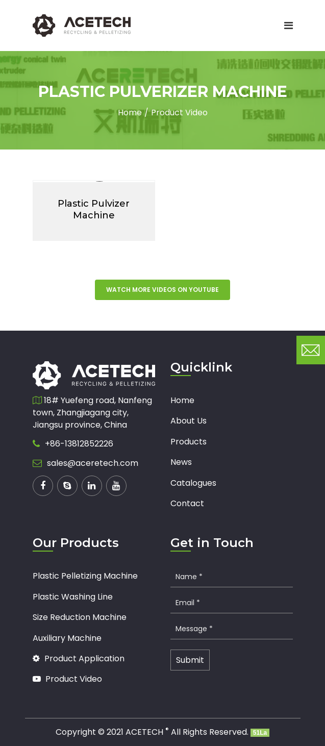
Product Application (78, 658)
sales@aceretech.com (92, 463)
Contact (187, 503)
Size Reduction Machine (80, 617)
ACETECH (147, 732)
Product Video (179, 112)
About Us (188, 421)
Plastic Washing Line (73, 597)
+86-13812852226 (79, 444)
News (181, 462)
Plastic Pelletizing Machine (85, 576)
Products (188, 441)
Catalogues (193, 483)
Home (130, 112)
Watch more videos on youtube (162, 289)
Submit (190, 660)
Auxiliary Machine (67, 638)
